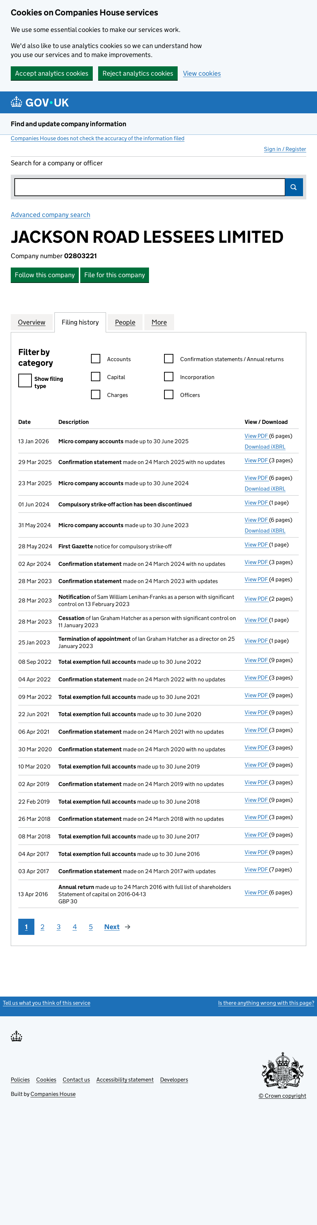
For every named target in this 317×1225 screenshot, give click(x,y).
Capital (108, 378)
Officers (182, 396)
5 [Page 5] (91, 927)
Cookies (46, 1079)
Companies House (53, 1094)
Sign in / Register (285, 149)
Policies (20, 1079)
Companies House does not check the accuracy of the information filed (97, 138)
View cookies (202, 73)
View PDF (257, 435)
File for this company (114, 275)
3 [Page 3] (59, 927)
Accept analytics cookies (51, 73)
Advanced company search (50, 215)
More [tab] (159, 322)
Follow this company (45, 275)
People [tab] (125, 322)
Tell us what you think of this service (46, 1002)
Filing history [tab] (80, 322)
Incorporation (189, 378)
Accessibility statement (125, 1079)
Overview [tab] (31, 322)
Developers (174, 1079)
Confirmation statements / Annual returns (224, 360)
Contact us (76, 1079)
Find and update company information (68, 124)
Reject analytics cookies (137, 73)
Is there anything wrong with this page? (266, 1002)
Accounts (111, 360)
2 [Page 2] (42, 927)
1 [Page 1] (26, 927)
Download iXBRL (265, 446)
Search (294, 187)
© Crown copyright (282, 1095)
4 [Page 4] (75, 927)
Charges (109, 396)
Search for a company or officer (57, 163)
